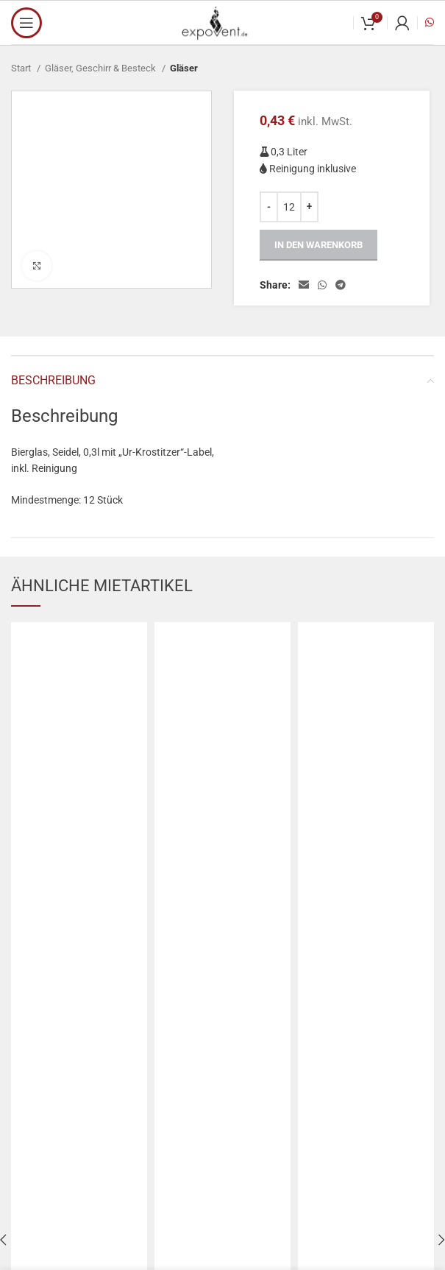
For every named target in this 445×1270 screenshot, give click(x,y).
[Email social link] (303, 284)
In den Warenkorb (318, 244)
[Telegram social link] (340, 284)
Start (22, 68)
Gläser (184, 68)
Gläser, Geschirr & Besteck (101, 68)
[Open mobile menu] (26, 23)
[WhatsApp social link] (322, 284)
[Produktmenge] (289, 206)
